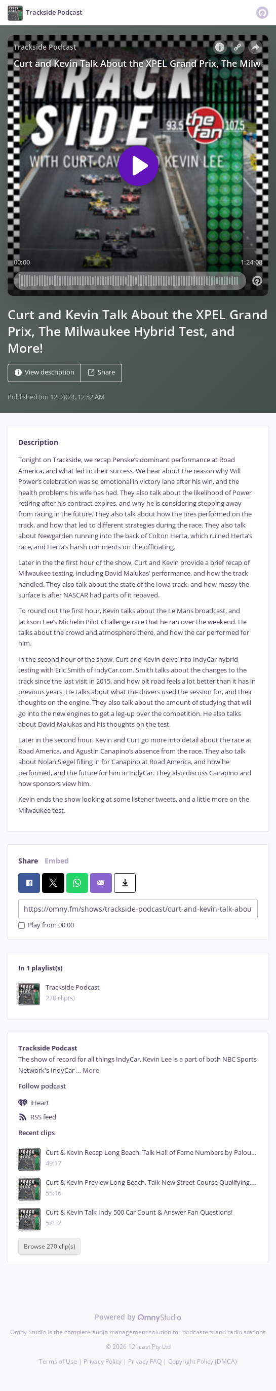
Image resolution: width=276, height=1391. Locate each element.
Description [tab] (38, 442)
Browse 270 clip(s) (49, 1246)
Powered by (138, 1317)
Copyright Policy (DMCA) (202, 1361)
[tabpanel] (138, 635)
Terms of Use (58, 1361)
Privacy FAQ (145, 1361)
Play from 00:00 (46, 925)
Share (101, 372)
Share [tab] (28, 861)
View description (44, 372)
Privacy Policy (103, 1361)
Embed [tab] (57, 861)
